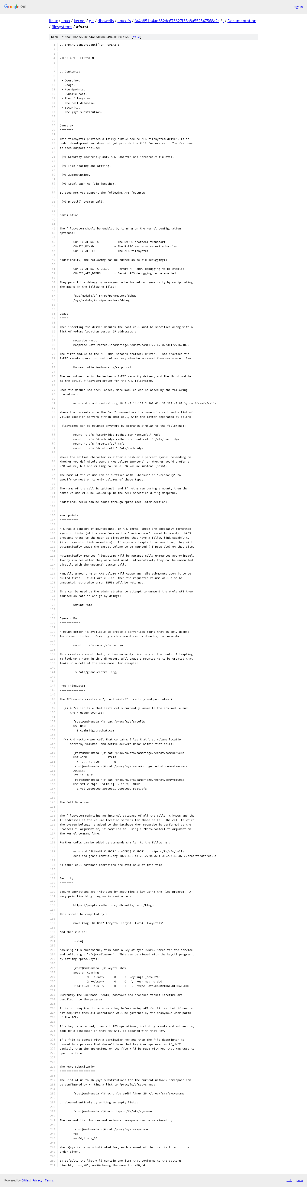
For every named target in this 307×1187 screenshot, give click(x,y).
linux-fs (124, 20)
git (91, 20)
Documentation (241, 20)
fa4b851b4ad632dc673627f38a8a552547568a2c (177, 20)
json (299, 1180)
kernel (79, 20)
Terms (49, 1180)
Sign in (298, 7)
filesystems (62, 26)
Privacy (37, 1180)
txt (289, 1180)
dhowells (106, 20)
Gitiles (26, 1180)
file (136, 37)
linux (53, 20)
